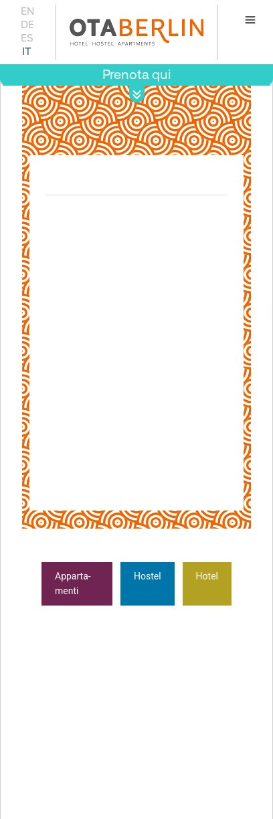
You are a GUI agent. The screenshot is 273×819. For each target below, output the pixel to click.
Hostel (147, 576)
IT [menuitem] (26, 51)
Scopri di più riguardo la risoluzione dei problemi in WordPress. (113, 713)
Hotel (207, 576)
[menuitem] (26, 11)
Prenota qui (136, 74)
